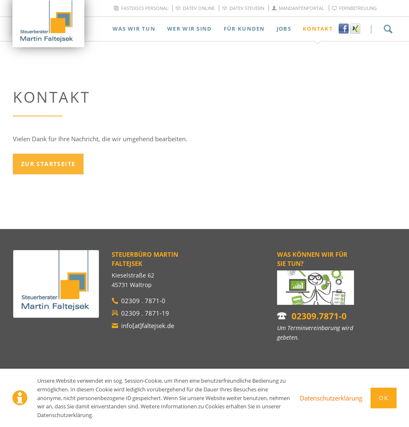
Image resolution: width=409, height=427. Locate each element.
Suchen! (388, 29)
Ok (383, 398)
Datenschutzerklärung (331, 398)
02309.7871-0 (319, 316)
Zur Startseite (48, 164)
